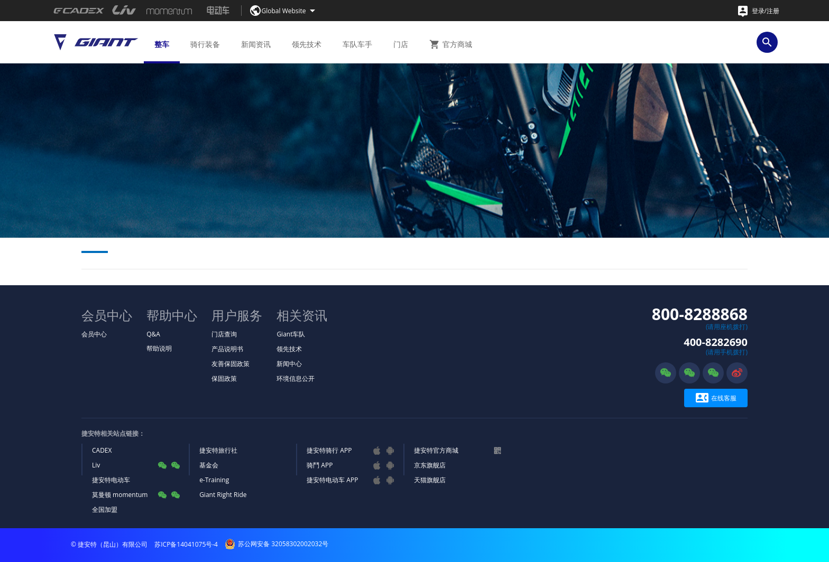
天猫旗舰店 (430, 479)
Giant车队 (291, 334)
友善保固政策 (230, 363)
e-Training (214, 479)
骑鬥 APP (320, 465)
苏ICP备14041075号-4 (186, 544)
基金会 (208, 465)
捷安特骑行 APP (329, 450)
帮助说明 (159, 348)
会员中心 (94, 334)
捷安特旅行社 (218, 450)
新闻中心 (289, 363)
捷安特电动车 (111, 479)
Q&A (153, 334)
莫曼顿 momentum (120, 494)
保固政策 (224, 378)
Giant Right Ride (222, 494)
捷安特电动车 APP (332, 479)
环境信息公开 (296, 378)
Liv (96, 465)
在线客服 (716, 398)
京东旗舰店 (430, 465)
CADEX (102, 450)
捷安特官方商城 (436, 450)
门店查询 (224, 334)
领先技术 (289, 348)
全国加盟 (104, 509)
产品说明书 (227, 348)
